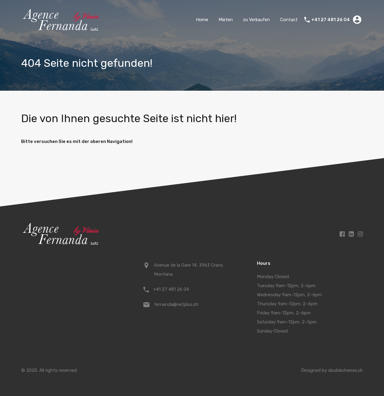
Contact (289, 19)
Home (202, 19)
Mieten (226, 19)
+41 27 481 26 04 (330, 19)
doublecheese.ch (345, 370)
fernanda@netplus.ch (176, 304)
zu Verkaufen (256, 19)
